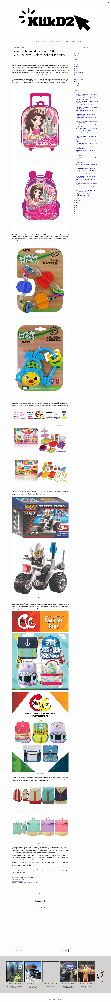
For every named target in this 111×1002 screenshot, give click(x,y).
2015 (74, 205)
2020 (74, 64)
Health (66, 41)
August (76, 81)
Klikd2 (49, 999)
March (76, 92)
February (76, 198)
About (79, 41)
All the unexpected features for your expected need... (86, 176)
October (76, 77)
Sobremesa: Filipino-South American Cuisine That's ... (86, 114)
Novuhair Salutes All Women (83, 130)
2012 (74, 211)
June (75, 85)
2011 (74, 214)
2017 (74, 70)
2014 (74, 207)
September (77, 79)
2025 (74, 53)
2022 (74, 59)
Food (37, 41)
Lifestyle (31, 41)
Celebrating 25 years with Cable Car (85, 168)
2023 (74, 57)
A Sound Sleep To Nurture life (84, 105)
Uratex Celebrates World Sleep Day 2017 (87, 128)
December (77, 72)
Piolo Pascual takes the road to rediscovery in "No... (84, 111)
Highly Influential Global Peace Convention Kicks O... (84, 194)
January (76, 200)
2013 (74, 209)
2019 (74, 66)
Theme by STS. (59, 999)
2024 (74, 55)
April (75, 90)
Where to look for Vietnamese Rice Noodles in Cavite (85, 191)
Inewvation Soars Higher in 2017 (84, 174)
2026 (74, 51)
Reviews (51, 41)
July (75, 83)
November (77, 74)
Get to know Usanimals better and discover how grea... (85, 98)
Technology (58, 41)
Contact (72, 41)
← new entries (18, 950)
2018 (74, 68)
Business (44, 41)
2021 (74, 62)
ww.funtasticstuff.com (18, 879)
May (75, 88)
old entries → (63, 950)
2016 (74, 203)
